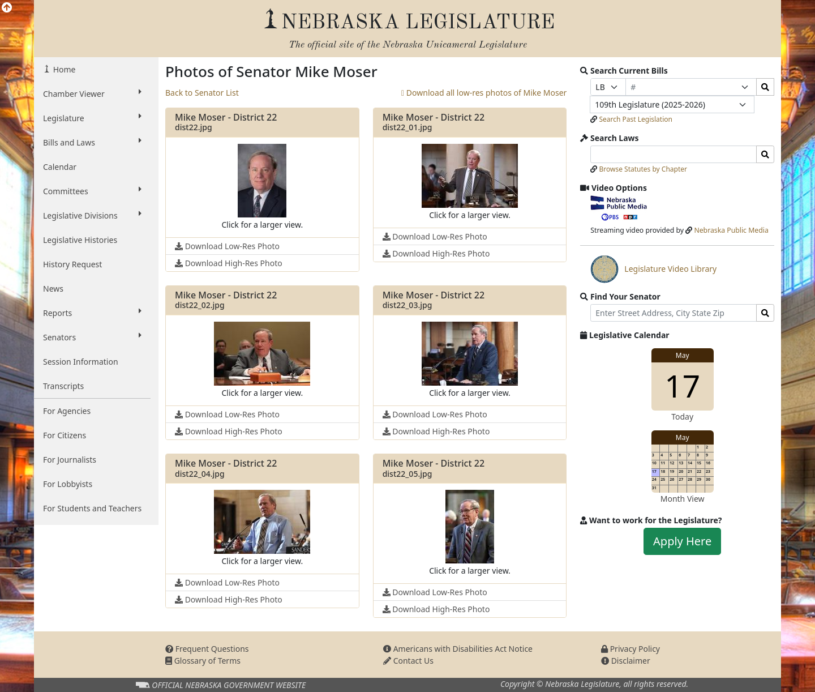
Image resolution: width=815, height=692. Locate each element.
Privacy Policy (630, 648)
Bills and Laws (92, 142)
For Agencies (67, 410)
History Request (72, 264)
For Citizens (64, 435)
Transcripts (63, 386)
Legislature (92, 117)
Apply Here (682, 541)
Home (63, 69)
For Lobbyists (67, 484)
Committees (92, 191)
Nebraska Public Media (731, 230)
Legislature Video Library (653, 269)
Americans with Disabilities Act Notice (458, 648)
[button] (262, 187)
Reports (92, 312)
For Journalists (69, 459)
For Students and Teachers (92, 508)
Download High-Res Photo (228, 263)
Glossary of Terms (203, 660)
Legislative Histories (80, 239)
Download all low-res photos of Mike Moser (484, 92)
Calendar (59, 166)
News (53, 288)
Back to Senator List (202, 92)
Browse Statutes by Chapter (643, 169)
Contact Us (408, 660)
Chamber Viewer (92, 93)
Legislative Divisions (92, 215)
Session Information (80, 361)
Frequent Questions (207, 648)
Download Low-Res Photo (227, 246)
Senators (92, 337)
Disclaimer (625, 660)
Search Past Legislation (635, 119)
